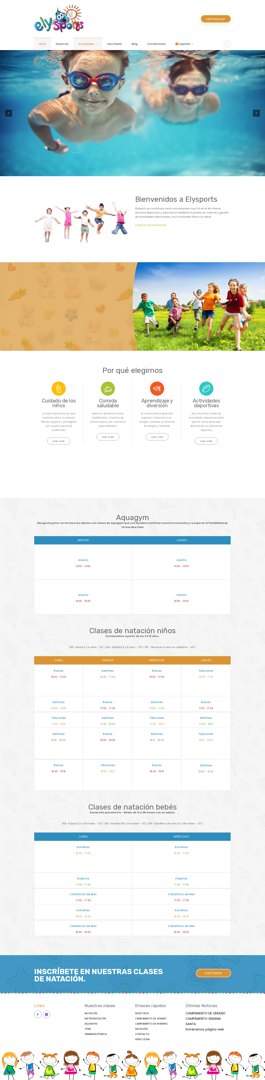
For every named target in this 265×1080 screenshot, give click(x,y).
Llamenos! (215, 19)
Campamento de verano (151, 1018)
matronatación (95, 1018)
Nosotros (62, 44)
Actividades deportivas (206, 403)
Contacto (142, 1034)
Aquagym (91, 1023)
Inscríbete (114, 44)
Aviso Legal (142, 1039)
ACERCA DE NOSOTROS (150, 225)
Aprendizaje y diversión (157, 403)
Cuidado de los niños (59, 403)
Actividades (86, 44)
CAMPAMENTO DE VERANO (205, 1013)
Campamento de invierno (151, 1023)
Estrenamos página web (205, 1029)
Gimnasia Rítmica (96, 1034)
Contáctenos (156, 44)
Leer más (59, 441)
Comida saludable (108, 403)
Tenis (88, 1029)
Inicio (42, 44)
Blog (135, 44)
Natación (91, 1013)
